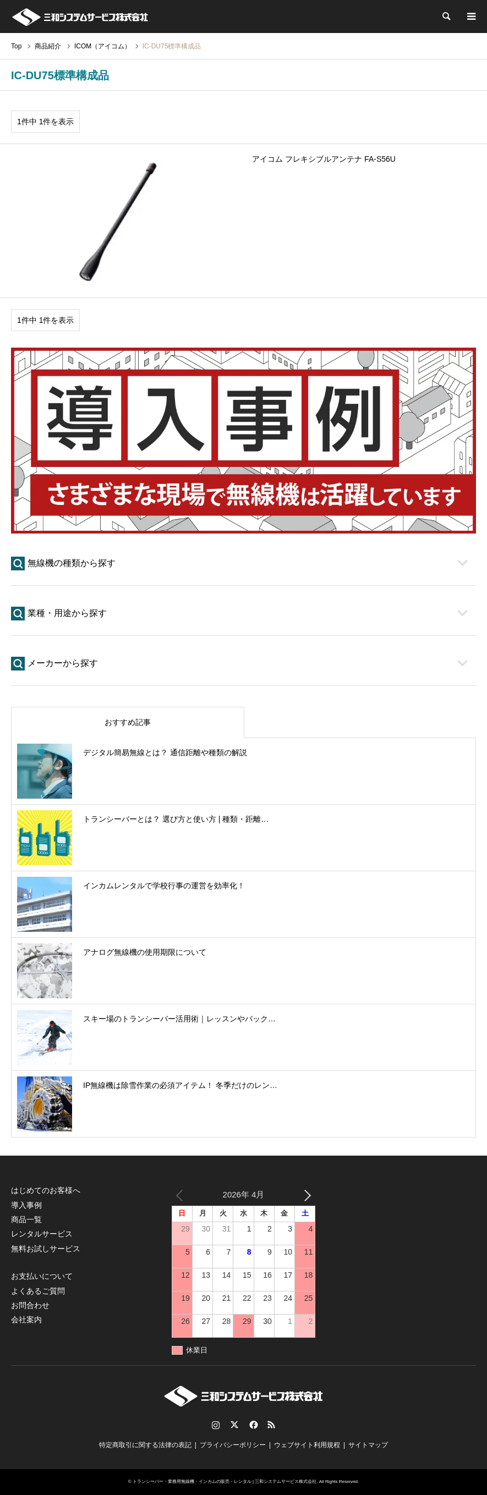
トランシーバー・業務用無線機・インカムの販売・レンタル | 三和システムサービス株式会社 (225, 1481)
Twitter (234, 1424)
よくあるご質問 (38, 1291)
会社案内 (26, 1319)
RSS (271, 1424)
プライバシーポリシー (233, 1445)
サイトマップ (368, 1445)
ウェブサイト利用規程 (307, 1445)
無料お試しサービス (45, 1248)
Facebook (252, 1424)
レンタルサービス (42, 1233)
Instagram (216, 1424)
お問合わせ (30, 1305)
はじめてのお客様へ (45, 1190)
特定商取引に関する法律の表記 (145, 1445)
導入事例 (26, 1205)
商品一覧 (26, 1219)
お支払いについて (42, 1276)
